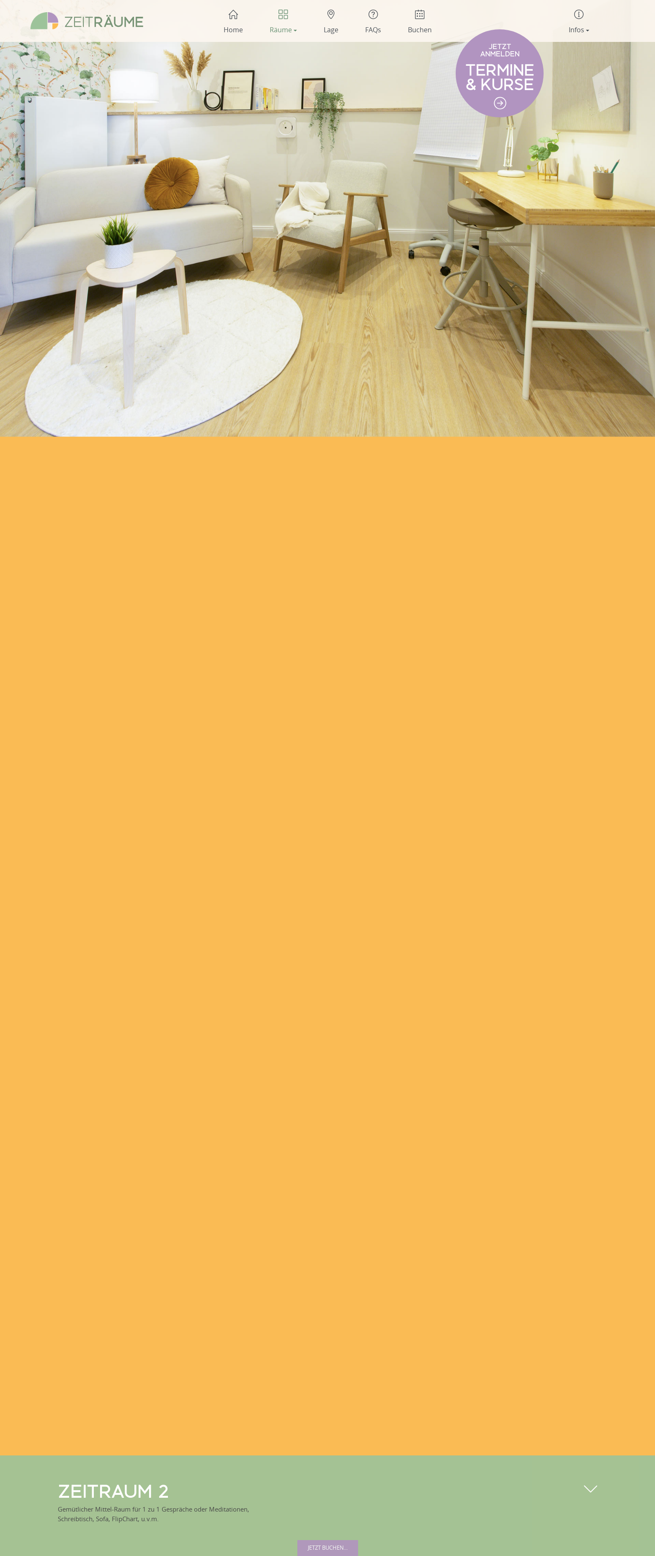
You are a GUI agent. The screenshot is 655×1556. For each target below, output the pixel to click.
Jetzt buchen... (328, 1547)
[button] (283, 21)
